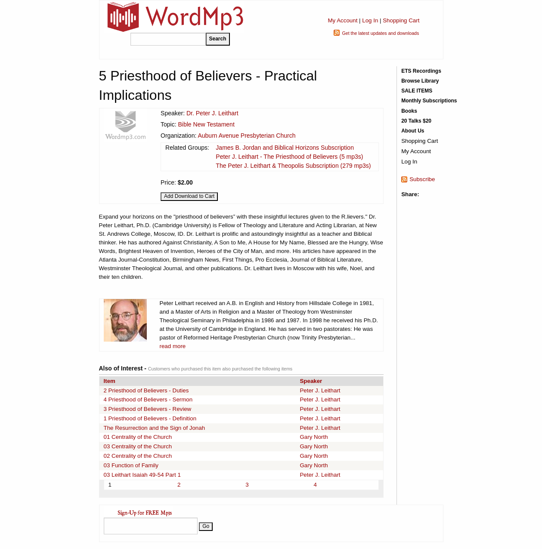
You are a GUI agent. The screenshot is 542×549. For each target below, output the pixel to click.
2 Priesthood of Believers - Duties (146, 390)
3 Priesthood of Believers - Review (148, 409)
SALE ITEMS (416, 91)
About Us (412, 131)
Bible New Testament (206, 124)
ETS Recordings (421, 71)
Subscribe (422, 179)
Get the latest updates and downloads (380, 33)
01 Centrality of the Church (138, 437)
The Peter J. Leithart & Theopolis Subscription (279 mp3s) (293, 165)
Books (409, 111)
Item (109, 381)
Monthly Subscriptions (429, 101)
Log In (370, 20)
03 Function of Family (131, 465)
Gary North (314, 437)
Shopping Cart (401, 20)
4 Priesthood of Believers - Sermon (148, 399)
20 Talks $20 (416, 121)
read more (173, 346)
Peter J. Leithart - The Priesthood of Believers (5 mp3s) (289, 156)
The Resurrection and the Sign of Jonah (154, 428)
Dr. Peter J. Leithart (212, 113)
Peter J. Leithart (320, 390)
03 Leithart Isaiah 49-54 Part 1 (142, 475)
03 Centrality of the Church (138, 446)
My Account (342, 20)
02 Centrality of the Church (138, 456)
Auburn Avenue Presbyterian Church (246, 135)
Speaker (311, 381)
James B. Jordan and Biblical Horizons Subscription (285, 147)
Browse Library (420, 81)
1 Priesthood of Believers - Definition (150, 418)
